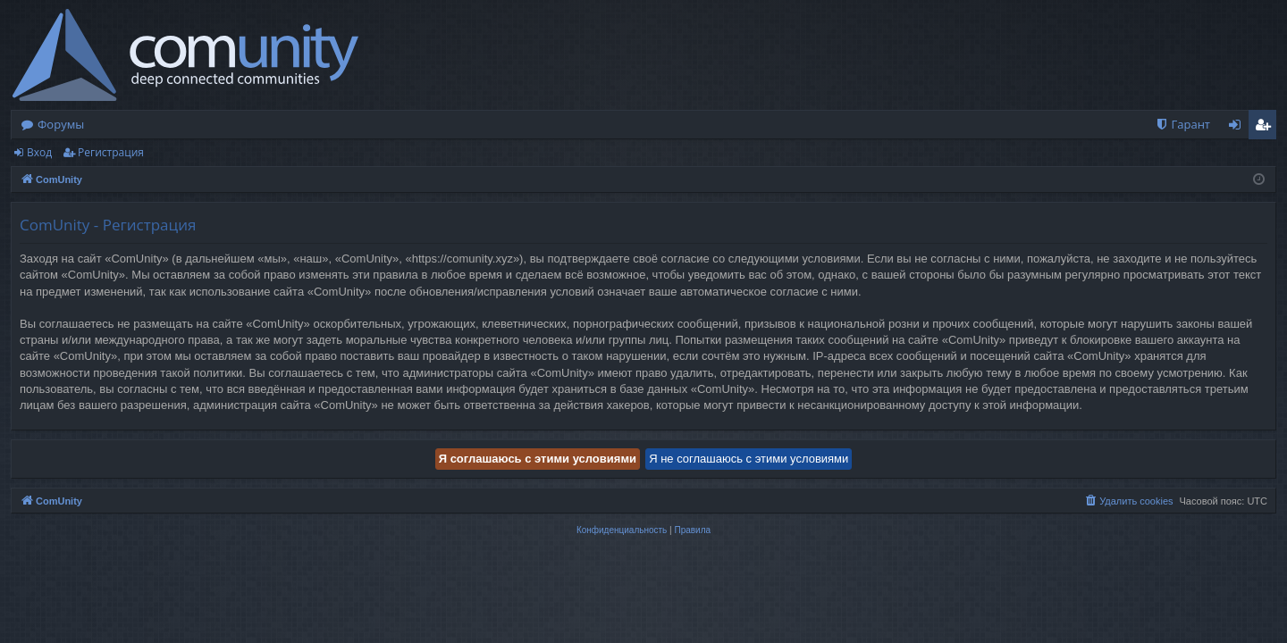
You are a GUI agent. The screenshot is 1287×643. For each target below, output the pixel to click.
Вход (39, 152)
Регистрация (111, 152)
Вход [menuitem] (1238, 127)
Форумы (61, 124)
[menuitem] (1182, 124)
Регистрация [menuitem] (1267, 127)
